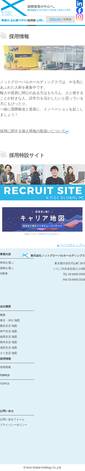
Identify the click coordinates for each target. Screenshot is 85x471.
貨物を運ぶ (7, 268)
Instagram (79, 17)
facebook (79, 10)
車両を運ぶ (7, 262)
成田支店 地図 (8, 347)
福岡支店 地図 (8, 336)
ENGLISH (55, 19)
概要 (2, 314)
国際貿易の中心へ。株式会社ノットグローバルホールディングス (35, 8)
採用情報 (31, 22)
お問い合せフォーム (12, 419)
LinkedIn (79, 3)
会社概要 (14, 22)
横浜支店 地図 (8, 325)
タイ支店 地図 (8, 353)
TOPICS (23, 20)
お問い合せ (40, 22)
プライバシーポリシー (13, 424)
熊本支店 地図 (8, 342)
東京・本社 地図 (10, 320)
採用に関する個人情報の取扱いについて (34, 131)
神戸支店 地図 (8, 331)
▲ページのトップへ (70, 245)
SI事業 (4, 273)
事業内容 (5, 22)
